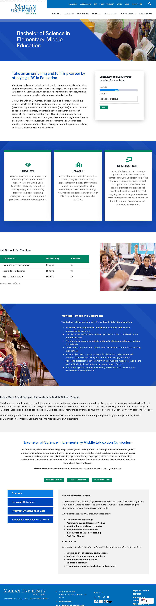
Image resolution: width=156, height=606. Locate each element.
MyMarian (73, 4)
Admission (69, 13)
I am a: (103, 94)
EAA (95, 4)
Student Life (110, 13)
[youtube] (108, 597)
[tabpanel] (103, 532)
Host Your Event (107, 4)
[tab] (30, 493)
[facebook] (95, 597)
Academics (56, 13)
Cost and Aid (83, 13)
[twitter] (99, 597)
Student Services (128, 13)
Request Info (137, 4)
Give (127, 4)
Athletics (96, 13)
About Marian (145, 13)
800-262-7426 (65, 601)
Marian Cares (85, 4)
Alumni (119, 4)
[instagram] (104, 597)
